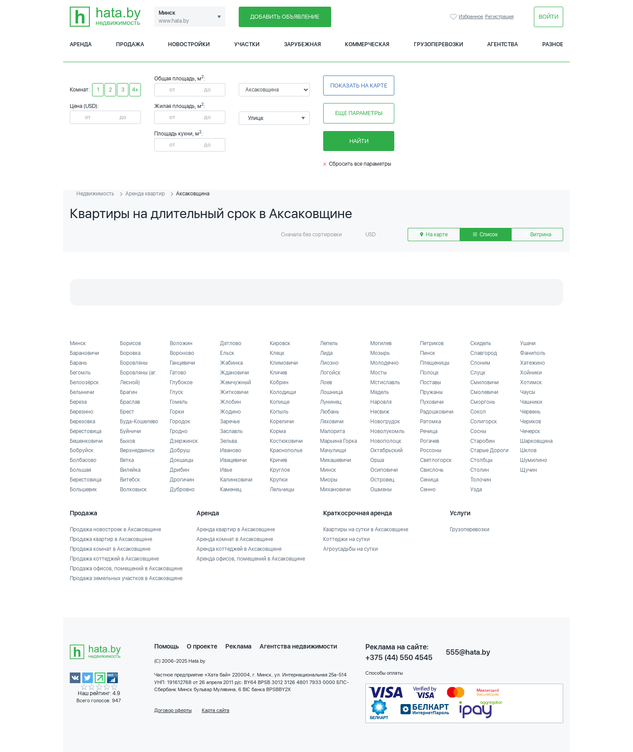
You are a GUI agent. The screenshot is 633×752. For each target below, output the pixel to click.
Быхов (127, 441)
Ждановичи (234, 373)
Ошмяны (381, 489)
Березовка (82, 421)
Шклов (528, 450)
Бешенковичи (86, 441)
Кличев (278, 373)
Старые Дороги (489, 450)
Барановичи (84, 353)
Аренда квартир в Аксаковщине (235, 529)
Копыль (279, 412)
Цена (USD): (84, 106)
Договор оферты (173, 710)
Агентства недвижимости (298, 646)
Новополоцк (385, 441)
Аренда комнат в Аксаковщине (234, 539)
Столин (479, 470)
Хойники (531, 373)
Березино (81, 412)
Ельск (227, 353)
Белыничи (82, 392)
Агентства (502, 44)
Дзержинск (184, 441)
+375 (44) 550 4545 (399, 657)
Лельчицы (282, 489)
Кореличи (282, 421)
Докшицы (181, 460)
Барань (78, 363)
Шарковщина (536, 441)
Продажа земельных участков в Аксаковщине (126, 578)
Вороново (182, 353)
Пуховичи (432, 402)
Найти (359, 141)
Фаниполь (532, 353)
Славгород (483, 353)
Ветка (127, 460)
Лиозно (329, 363)
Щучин (528, 470)
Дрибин (179, 470)
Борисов (130, 343)
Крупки (279, 480)
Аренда (81, 44)
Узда (476, 489)
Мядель (379, 392)
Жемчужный (235, 382)
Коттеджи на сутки (346, 539)
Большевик (83, 489)
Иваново (230, 450)
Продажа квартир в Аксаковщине (111, 539)
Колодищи (283, 392)
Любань (329, 412)
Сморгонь (482, 402)
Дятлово (230, 343)
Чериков (530, 421)
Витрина (537, 234)
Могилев (381, 343)
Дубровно (182, 489)
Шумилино (533, 460)
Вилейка (130, 470)
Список (485, 234)
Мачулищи (333, 450)
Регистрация (499, 17)
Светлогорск (436, 460)
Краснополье (286, 450)
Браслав (130, 402)
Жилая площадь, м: (179, 106)
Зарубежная (302, 44)
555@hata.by (468, 652)
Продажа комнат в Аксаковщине (110, 549)
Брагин (128, 392)
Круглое (280, 470)
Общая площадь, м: (179, 79)
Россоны (430, 450)
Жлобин (230, 402)
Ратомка (430, 421)
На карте (434, 234)
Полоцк (429, 373)
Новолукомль (387, 431)
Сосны (478, 431)
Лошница (331, 392)
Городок (180, 421)
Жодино (230, 412)
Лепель (329, 343)
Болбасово (83, 460)
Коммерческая (367, 44)
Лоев (326, 382)
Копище (279, 402)
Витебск (130, 480)
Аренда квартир (145, 194)
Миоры (328, 480)
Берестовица (85, 431)
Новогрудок (385, 421)
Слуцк (477, 373)
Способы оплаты (384, 673)
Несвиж (379, 412)
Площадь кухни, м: (178, 134)
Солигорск (483, 421)
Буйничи (130, 431)
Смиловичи (484, 382)
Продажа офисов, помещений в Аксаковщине (126, 568)
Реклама (238, 646)
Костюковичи (286, 441)
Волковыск (133, 489)
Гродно (179, 431)
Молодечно (384, 363)
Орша (377, 460)
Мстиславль (385, 382)
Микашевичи (335, 460)
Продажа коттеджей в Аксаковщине (114, 559)
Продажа (130, 44)
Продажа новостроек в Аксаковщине (115, 529)
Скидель (480, 343)
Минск (78, 343)
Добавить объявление (284, 16)
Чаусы (527, 392)
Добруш (180, 450)
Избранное (454, 16)
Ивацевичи (233, 460)
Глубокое (181, 382)
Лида (326, 353)
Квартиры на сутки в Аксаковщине (365, 529)
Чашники (531, 402)
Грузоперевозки (438, 44)
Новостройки (189, 44)
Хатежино (532, 363)
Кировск (280, 343)
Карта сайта (215, 710)
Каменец (230, 489)
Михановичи (335, 489)
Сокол (478, 412)
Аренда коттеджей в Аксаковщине (238, 549)
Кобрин (279, 382)
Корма (278, 431)
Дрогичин (182, 480)
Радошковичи (436, 412)
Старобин (482, 441)
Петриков (432, 343)
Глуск (176, 392)
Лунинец (330, 402)
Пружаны (431, 392)
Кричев (278, 460)
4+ (135, 90)
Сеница (429, 480)
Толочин (480, 480)
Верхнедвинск (137, 450)
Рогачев (429, 441)
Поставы (430, 382)
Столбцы (481, 460)
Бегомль (80, 373)
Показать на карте (358, 85)
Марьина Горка (338, 441)
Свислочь (432, 470)
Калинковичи (236, 480)
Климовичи (284, 363)
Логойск (330, 373)
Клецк (277, 353)
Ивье (226, 470)
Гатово (178, 373)
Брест (127, 412)
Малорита (332, 431)
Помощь (166, 646)
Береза (78, 402)
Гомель (179, 402)
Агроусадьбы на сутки (350, 549)
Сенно (428, 489)
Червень (530, 412)
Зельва (228, 441)
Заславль (231, 431)
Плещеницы (434, 363)
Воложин (181, 343)
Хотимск (531, 382)
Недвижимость (95, 194)
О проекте (202, 646)
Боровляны (134, 363)
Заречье (230, 421)
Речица (428, 431)
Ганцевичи (182, 363)
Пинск (427, 353)
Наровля (381, 402)
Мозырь (380, 353)
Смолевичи (484, 392)
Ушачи (528, 343)
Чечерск (530, 431)
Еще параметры (359, 113)
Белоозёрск (84, 382)
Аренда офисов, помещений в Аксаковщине (250, 559)
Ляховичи (332, 421)
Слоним (480, 363)
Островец (382, 480)
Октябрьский (386, 450)
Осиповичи (384, 470)
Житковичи (234, 392)
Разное (552, 44)
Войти (548, 16)
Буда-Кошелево (139, 421)
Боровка (130, 353)
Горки (177, 412)
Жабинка (231, 363)
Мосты (378, 373)
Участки (247, 44)
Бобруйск (81, 450)
